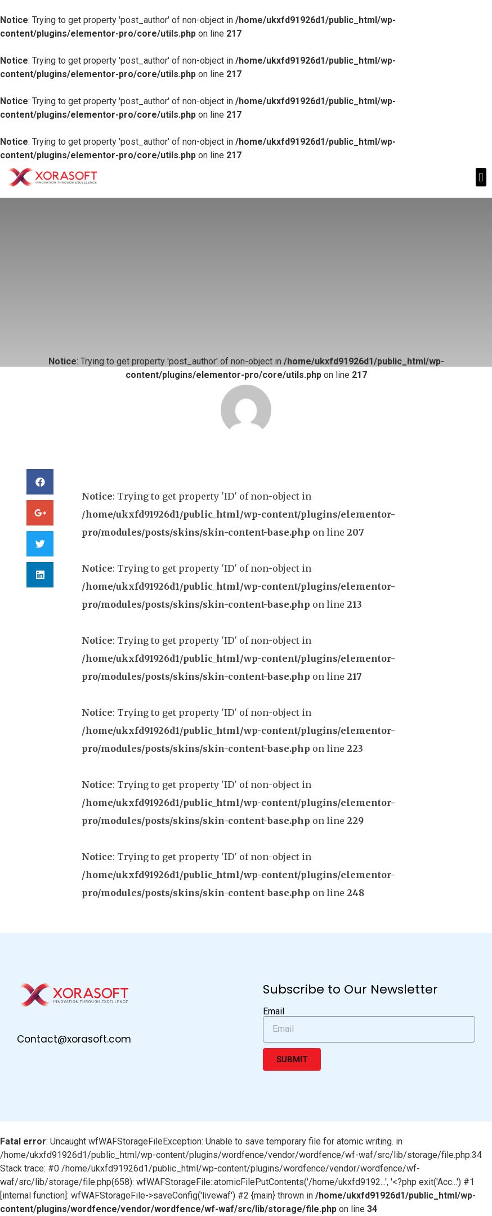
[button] (481, 177)
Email (273, 1011)
